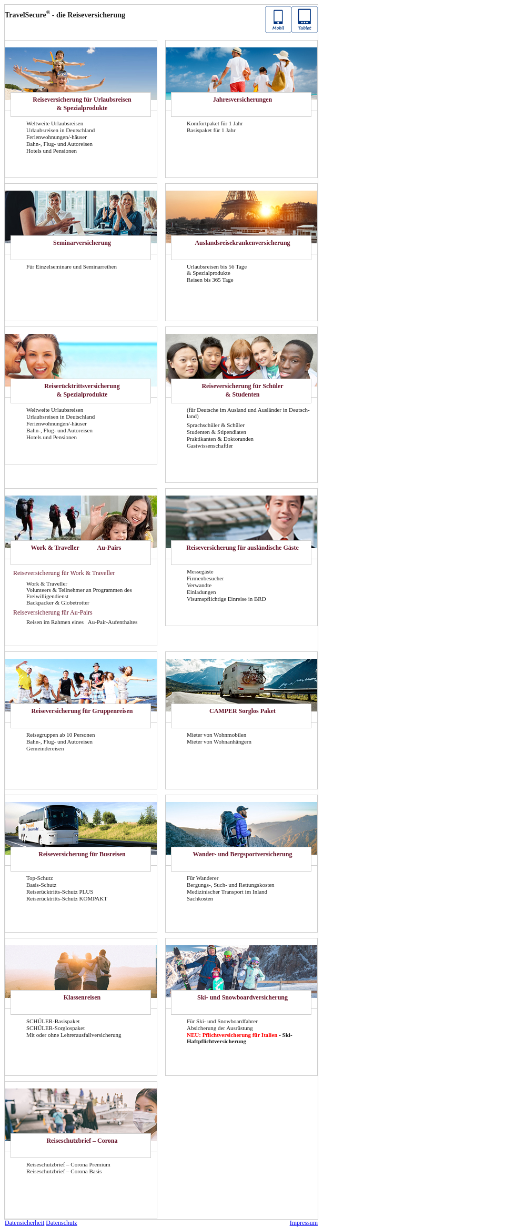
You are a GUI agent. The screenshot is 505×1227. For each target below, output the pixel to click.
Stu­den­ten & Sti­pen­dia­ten (216, 432)
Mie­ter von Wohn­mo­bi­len (216, 734)
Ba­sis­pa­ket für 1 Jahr (211, 130)
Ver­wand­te (199, 585)
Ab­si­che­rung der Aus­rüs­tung (220, 1028)
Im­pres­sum (304, 1222)
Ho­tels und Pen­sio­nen (51, 150)
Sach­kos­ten (200, 898)
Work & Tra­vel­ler (55, 547)
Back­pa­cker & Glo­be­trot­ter (57, 602)
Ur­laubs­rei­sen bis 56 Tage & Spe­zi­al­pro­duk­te (217, 269)
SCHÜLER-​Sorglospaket (55, 1028)
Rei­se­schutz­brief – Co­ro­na (81, 1140)
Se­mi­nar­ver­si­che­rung (82, 242)
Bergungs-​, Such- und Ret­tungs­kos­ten (231, 885)
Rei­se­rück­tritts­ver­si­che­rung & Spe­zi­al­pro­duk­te (81, 390)
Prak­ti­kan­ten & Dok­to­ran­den (220, 439)
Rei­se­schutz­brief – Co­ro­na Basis (64, 1171)
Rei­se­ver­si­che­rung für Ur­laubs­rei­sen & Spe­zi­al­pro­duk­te (82, 104)
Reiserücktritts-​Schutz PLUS (59, 891)
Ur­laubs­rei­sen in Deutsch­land (60, 130)
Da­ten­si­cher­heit (24, 1222)
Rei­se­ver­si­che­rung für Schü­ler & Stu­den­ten (242, 390)
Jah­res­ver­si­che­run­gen (242, 99)
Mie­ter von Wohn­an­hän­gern (219, 741)
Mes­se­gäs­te (200, 571)
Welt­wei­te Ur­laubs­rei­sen (54, 123)
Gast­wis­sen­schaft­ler (210, 445)
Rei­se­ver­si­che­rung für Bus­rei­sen (82, 854)
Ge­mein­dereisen (45, 748)
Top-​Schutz (39, 878)
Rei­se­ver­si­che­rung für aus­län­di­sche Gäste (242, 547)
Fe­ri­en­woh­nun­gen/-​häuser (56, 137)
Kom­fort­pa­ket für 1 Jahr (215, 123)
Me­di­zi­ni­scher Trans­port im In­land (227, 891)
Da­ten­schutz (61, 1222)
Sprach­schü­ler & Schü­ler (216, 425)
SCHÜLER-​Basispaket (52, 1021)
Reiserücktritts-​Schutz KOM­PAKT (66, 898)
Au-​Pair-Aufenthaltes (112, 622)
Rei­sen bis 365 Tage (210, 279)
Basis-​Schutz (41, 885)
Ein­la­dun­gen (201, 592)
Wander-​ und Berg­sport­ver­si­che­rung (242, 854)
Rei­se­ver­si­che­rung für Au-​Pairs (53, 612)
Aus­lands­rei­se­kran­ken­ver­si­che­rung (242, 242)
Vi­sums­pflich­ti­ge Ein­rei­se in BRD (226, 599)
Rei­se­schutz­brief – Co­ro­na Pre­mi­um (68, 1164)
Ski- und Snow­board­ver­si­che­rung (242, 997)
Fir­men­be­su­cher (205, 578)
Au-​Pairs (109, 547)
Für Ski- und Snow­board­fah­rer (222, 1021)
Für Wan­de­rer (202, 878)
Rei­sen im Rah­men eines (55, 622)
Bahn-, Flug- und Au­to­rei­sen (59, 144)
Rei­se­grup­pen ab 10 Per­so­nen (60, 734)
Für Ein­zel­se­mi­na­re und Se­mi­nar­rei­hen (71, 266)
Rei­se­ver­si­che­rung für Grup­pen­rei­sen (82, 711)
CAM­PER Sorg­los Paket (242, 711)
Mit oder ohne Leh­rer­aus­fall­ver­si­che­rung (74, 1035)
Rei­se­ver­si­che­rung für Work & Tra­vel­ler (64, 573)
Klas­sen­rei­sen (82, 997)
